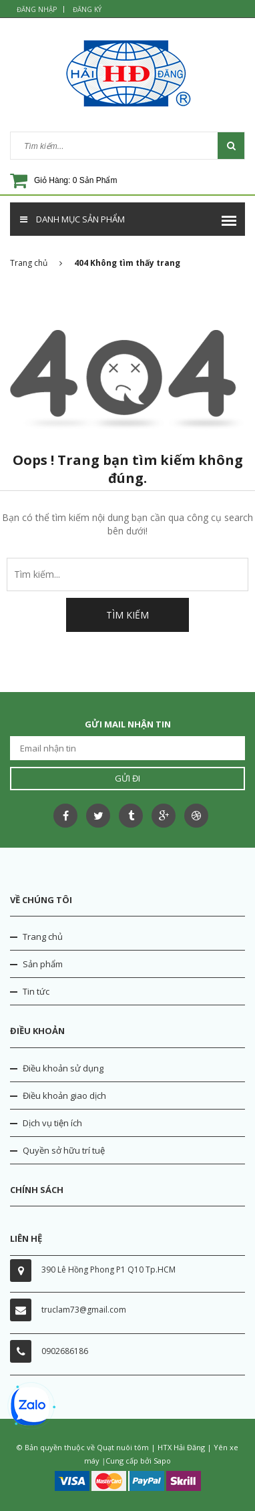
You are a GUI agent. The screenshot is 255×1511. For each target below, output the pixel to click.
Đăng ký (87, 9)
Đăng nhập (37, 9)
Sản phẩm (43, 964)
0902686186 (64, 1351)
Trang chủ (36, 263)
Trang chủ (43, 937)
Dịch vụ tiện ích (52, 1123)
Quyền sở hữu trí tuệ (64, 1150)
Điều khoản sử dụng (63, 1068)
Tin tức (36, 991)
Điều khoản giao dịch (64, 1095)
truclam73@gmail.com (83, 1309)
